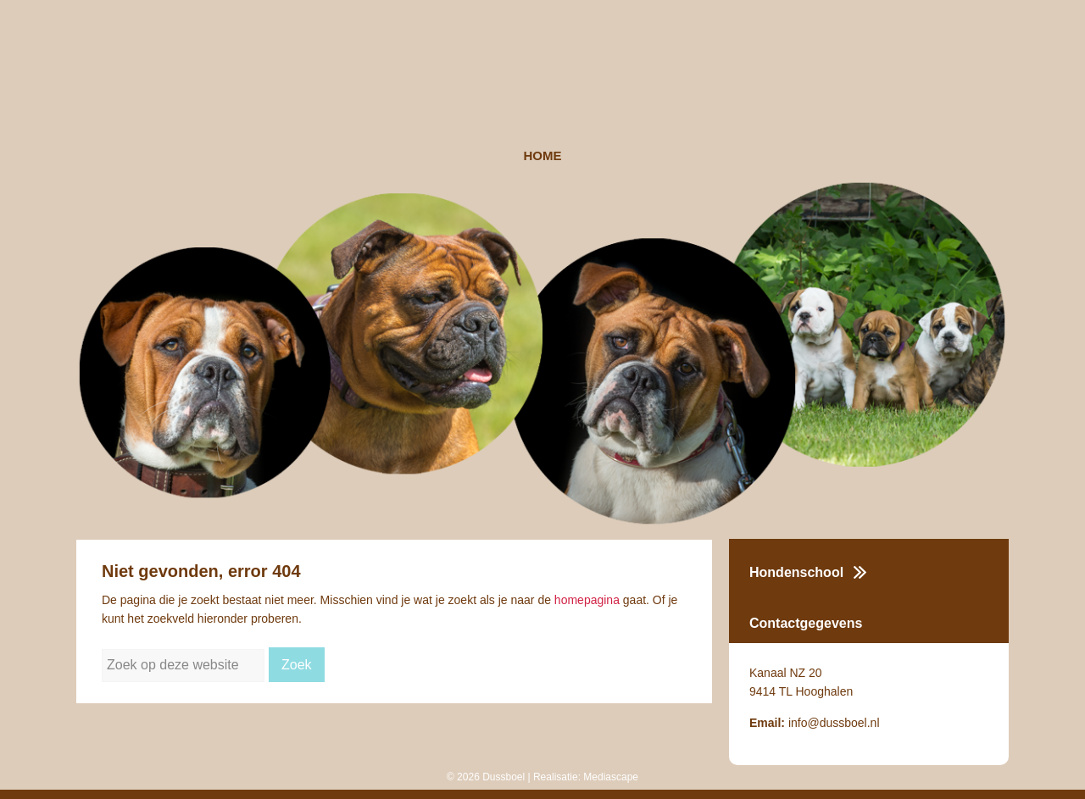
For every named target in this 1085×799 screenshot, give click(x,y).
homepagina (587, 600)
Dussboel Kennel (542, 74)
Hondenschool (796, 572)
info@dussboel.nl (834, 723)
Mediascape (610, 777)
